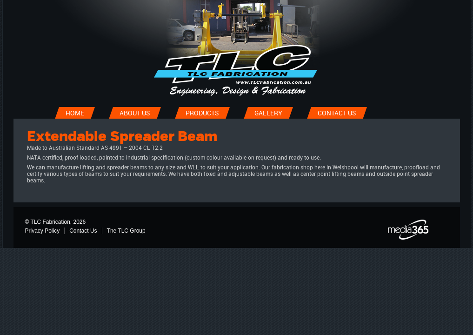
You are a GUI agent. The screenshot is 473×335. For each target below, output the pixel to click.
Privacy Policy (42, 231)
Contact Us (83, 231)
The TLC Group (126, 231)
